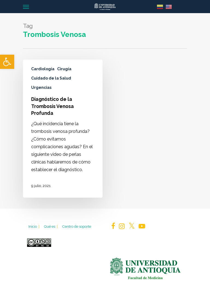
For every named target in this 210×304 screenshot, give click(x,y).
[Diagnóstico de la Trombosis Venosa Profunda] (63, 129)
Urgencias (41, 87)
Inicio (34, 226)
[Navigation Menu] (26, 6)
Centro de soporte (76, 226)
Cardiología (42, 69)
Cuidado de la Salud (51, 78)
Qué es (51, 226)
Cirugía (64, 69)
